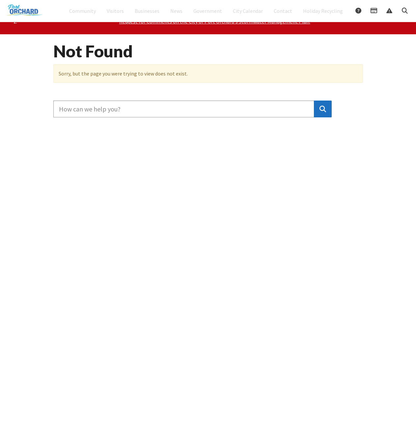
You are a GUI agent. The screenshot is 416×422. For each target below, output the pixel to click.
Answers (358, 16)
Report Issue (389, 16)
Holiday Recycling (323, 15)
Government (207, 15)
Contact (283, 15)
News (176, 15)
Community (82, 15)
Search (404, 16)
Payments (373, 16)
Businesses (147, 15)
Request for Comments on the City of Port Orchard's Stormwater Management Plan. (214, 46)
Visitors (115, 15)
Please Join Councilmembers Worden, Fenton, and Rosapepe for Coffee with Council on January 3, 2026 (214, 38)
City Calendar (248, 15)
